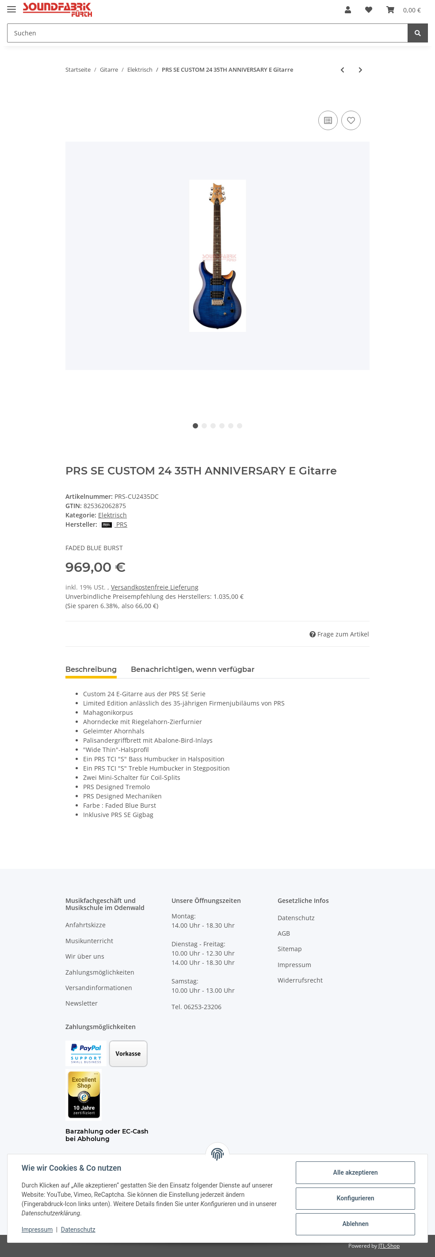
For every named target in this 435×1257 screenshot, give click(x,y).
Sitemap (290, 949)
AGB (284, 933)
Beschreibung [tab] (91, 669)
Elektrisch (112, 515)
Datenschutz (296, 918)
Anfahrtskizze (85, 925)
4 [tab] (222, 425)
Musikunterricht (89, 941)
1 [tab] (195, 425)
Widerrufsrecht (300, 980)
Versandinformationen (98, 987)
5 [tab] (230, 425)
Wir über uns (84, 956)
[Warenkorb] (403, 10)
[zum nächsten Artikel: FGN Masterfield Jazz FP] (360, 69)
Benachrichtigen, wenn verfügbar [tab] (193, 669)
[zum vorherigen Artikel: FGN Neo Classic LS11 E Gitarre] (342, 69)
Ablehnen (355, 1223)
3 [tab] (213, 425)
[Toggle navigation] (11, 5)
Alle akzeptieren (355, 1172)
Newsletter (81, 1003)
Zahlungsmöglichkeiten (99, 972)
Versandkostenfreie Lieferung (154, 587)
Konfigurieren (355, 1198)
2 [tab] (204, 425)
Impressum (294, 964)
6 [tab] (239, 425)
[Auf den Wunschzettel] (351, 120)
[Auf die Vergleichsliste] (328, 120)
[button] (348, 10)
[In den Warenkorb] (72, 99)
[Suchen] (207, 32)
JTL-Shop (389, 1245)
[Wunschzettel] (368, 10)
